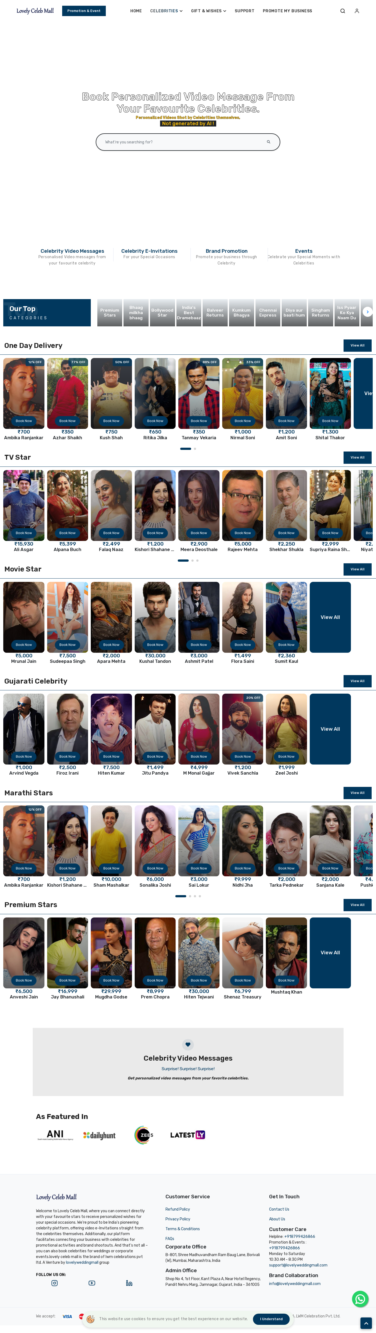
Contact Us (279, 1209)
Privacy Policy (178, 1219)
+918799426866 (299, 1236)
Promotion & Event (84, 11)
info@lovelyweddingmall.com (295, 1283)
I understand (271, 1319)
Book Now (24, 421)
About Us (277, 1219)
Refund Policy (178, 1209)
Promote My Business (287, 11)
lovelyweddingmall (82, 1262)
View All (358, 345)
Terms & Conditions (183, 1229)
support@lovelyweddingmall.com (298, 1265)
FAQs (170, 1238)
